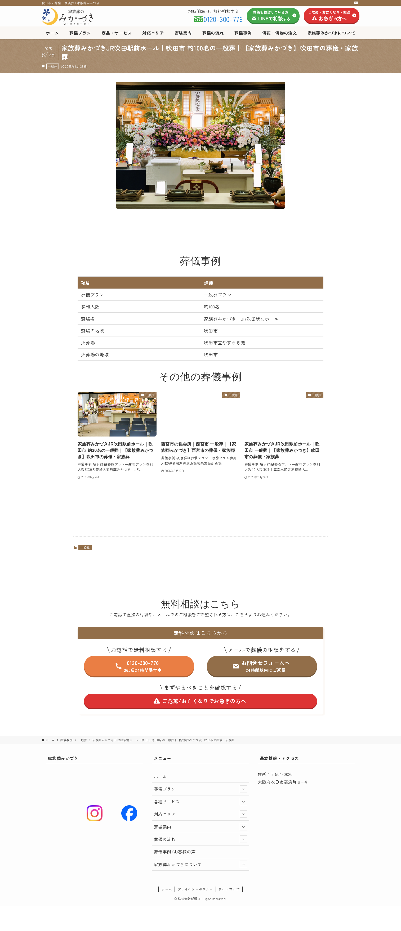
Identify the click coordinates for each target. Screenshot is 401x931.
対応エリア (200, 814)
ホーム (160, 776)
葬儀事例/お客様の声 (174, 851)
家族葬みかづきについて (200, 864)
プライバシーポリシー (195, 889)
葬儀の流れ (200, 839)
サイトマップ (228, 889)
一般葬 (52, 66)
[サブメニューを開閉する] (243, 789)
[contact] (356, 3)
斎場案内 (200, 826)
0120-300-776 (223, 19)
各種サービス (200, 801)
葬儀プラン (200, 789)
